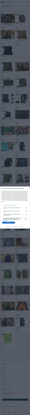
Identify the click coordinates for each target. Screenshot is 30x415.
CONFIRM (9, 222)
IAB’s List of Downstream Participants (8, 200)
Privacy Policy (21, 226)
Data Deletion (9, 226)
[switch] (26, 207)
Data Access (15, 226)
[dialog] (15, 207)
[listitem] (15, 205)
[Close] (28, 189)
